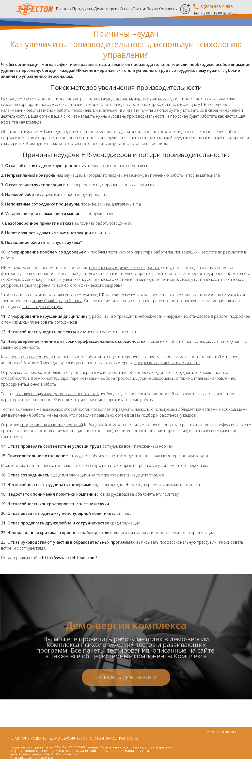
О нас (125, 9)
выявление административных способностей (57, 393)
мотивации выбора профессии (107, 378)
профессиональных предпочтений (51, 424)
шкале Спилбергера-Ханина (57, 300)
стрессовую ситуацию (42, 306)
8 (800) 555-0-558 (212, 6)
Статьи (139, 9)
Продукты (82, 9)
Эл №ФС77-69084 (74, 747)
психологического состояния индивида (117, 279)
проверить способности (30, 357)
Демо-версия (106, 9)
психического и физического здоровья (124, 267)
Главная (64, 9)
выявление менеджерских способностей (53, 409)
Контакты (167, 9)
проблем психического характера (122, 252)
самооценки (163, 378)
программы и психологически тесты (167, 362)
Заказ (152, 9)
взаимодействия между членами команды (135, 98)
